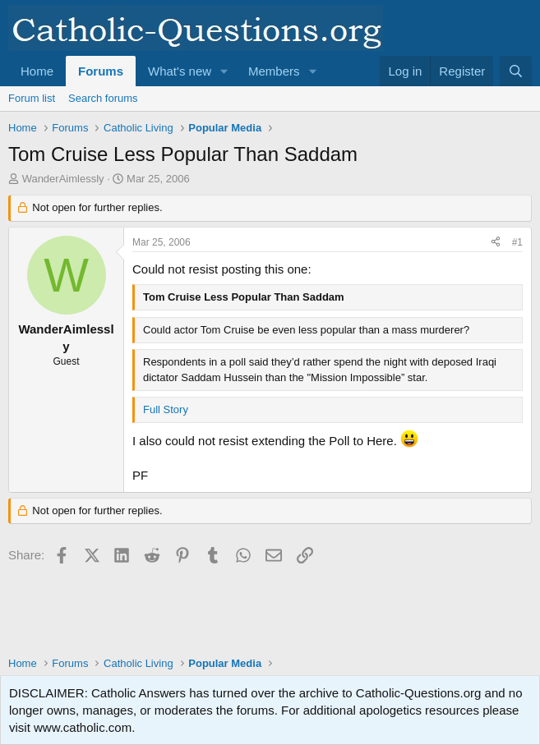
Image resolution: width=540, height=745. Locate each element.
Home (37, 71)
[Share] (495, 242)
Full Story (165, 409)
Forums (100, 71)
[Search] (516, 71)
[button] (224, 71)
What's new (179, 71)
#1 (517, 242)
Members (274, 71)
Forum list (31, 98)
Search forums (103, 98)
